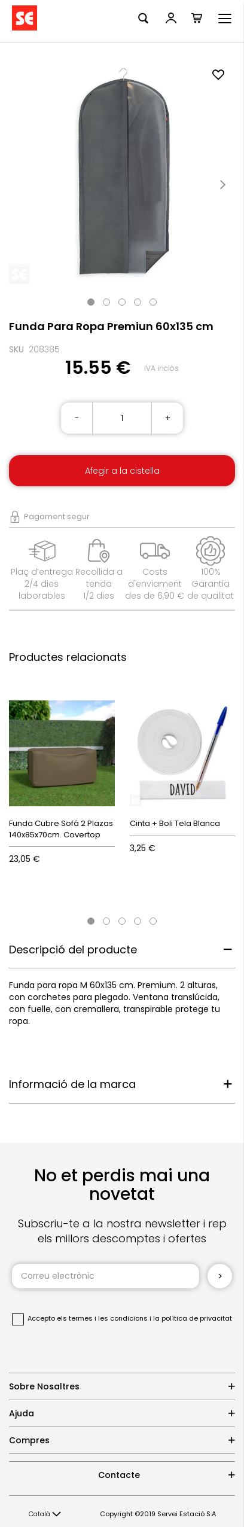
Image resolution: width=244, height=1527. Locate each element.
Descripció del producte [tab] (73, 949)
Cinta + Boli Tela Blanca (175, 823)
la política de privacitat (192, 1318)
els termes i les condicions (102, 1318)
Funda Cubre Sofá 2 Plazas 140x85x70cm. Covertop (61, 829)
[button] (45, 1514)
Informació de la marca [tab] (72, 1084)
